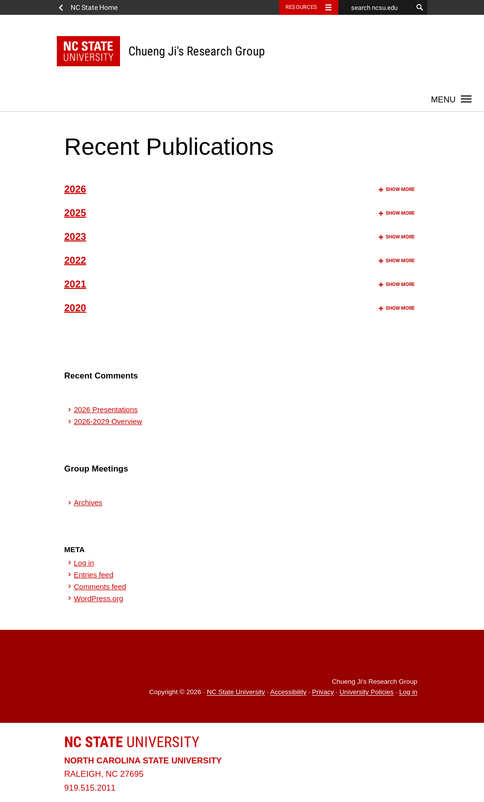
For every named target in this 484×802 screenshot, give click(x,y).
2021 (239, 284)
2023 (239, 236)
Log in (84, 563)
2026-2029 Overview (108, 421)
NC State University (236, 692)
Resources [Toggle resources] (301, 7)
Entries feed (94, 574)
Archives (88, 502)
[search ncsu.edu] (375, 7)
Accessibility (288, 692)
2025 (239, 212)
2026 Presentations (106, 409)
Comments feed (100, 586)
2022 (239, 260)
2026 (239, 189)
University (132, 742)
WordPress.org (98, 598)
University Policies (366, 692)
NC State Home (94, 7)
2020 (239, 307)
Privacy (323, 692)
